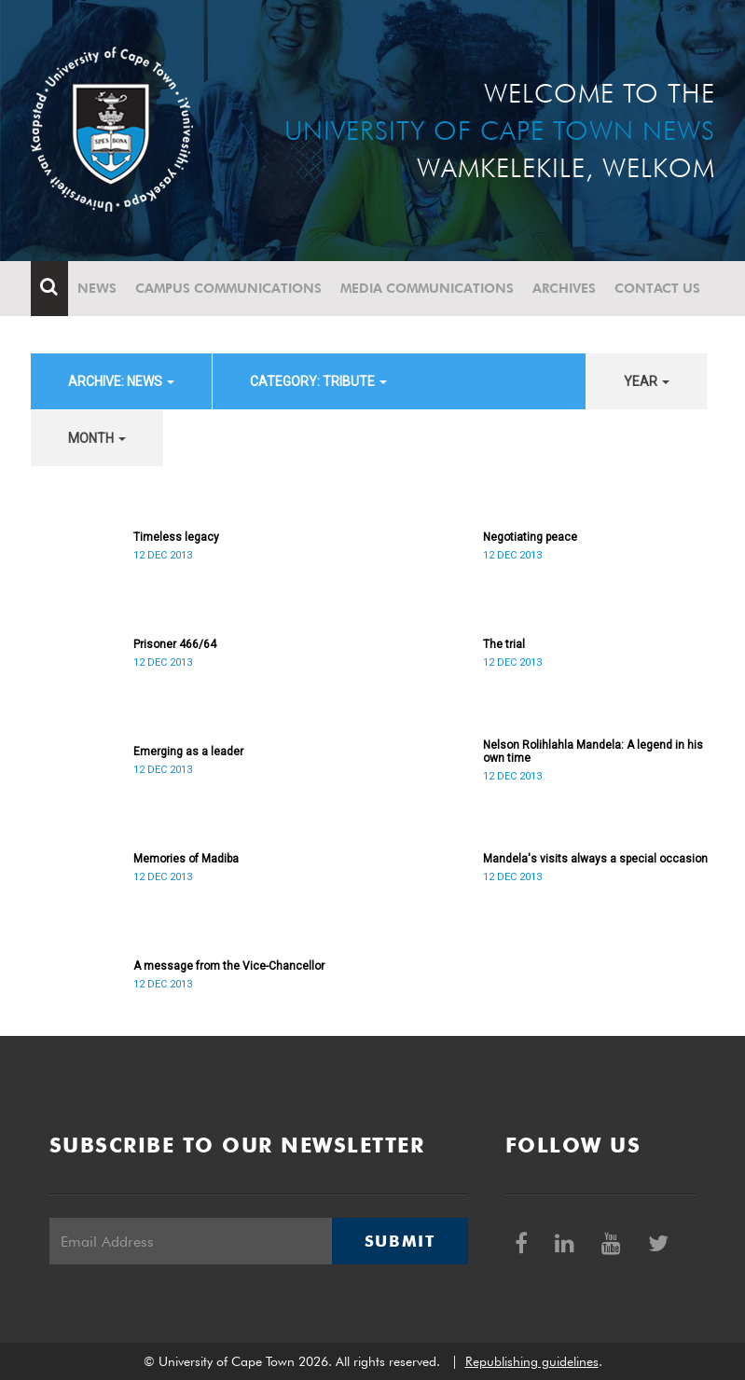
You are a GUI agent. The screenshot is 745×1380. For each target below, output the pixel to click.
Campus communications (228, 288)
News (97, 288)
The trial (504, 644)
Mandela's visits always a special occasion (595, 858)
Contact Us (657, 288)
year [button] (646, 381)
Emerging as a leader (188, 751)
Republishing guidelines (532, 1361)
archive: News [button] (121, 381)
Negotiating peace (530, 537)
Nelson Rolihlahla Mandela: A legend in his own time (593, 751)
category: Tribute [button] (318, 381)
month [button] (97, 438)
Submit (400, 1241)
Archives (564, 288)
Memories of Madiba (186, 858)
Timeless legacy (176, 537)
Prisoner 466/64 (174, 644)
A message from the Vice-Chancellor (228, 966)
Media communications (427, 288)
